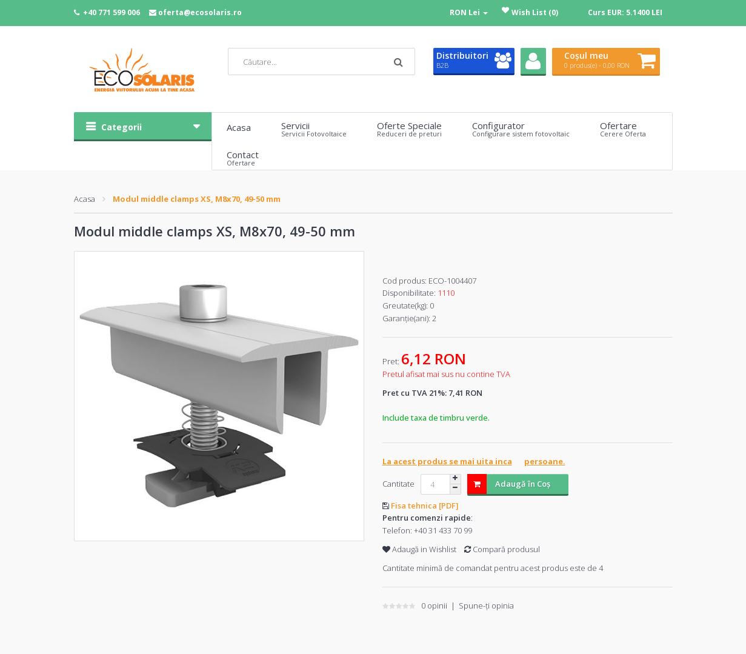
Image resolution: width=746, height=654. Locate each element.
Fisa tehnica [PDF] (425, 505)
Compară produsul (502, 549)
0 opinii (434, 605)
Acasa (84, 198)
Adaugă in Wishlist (419, 549)
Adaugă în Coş (508, 484)
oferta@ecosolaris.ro (200, 12)
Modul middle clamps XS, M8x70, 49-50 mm (197, 198)
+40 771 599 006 (111, 12)
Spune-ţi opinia (486, 605)
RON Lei (469, 12)
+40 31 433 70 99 (443, 530)
